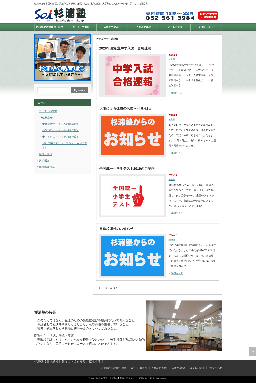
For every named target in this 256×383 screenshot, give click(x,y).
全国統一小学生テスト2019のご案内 (127, 169)
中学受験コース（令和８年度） (60, 124)
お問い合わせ (206, 27)
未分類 (172, 59)
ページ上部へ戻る (252, 351)
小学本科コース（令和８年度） (60, 130)
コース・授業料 (81, 27)
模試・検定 (45, 154)
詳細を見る (177, 92)
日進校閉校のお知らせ (116, 229)
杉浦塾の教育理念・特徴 (49, 27)
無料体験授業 (47, 166)
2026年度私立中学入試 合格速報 (125, 48)
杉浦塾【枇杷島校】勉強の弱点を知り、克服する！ (69, 361)
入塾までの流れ (112, 27)
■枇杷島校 (47, 117)
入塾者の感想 (143, 27)
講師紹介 (44, 160)
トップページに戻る (108, 288)
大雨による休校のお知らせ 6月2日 (125, 108)
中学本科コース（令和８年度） (60, 136)
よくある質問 (175, 27)
